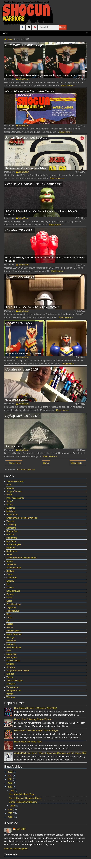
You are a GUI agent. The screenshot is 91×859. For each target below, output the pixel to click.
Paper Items (12, 514)
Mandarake (12, 400)
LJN (8, 621)
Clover (9, 574)
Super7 (47, 307)
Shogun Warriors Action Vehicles (70, 75)
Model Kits (11, 654)
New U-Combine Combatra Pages (25, 798)
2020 (10, 783)
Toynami (10, 521)
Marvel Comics (13, 631)
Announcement (14, 446)
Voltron (9, 694)
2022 (10, 775)
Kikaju (9, 617)
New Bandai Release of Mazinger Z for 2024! (35, 708)
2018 (10, 809)
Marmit (9, 627)
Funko (10, 307)
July (12, 790)
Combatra (12, 257)
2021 (10, 779)
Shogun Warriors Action (17, 670)
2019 (10, 787)
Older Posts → (78, 463)
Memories (11, 641)
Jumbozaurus (52, 211)
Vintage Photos (13, 690)
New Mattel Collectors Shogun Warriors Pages (36, 730)
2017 (10, 813)
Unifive (9, 561)
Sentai (9, 554)
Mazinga (10, 637)
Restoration (33, 168)
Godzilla (11, 211)
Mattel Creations (14, 634)
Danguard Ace (13, 591)
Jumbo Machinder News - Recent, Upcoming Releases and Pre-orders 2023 (50, 753)
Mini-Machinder (13, 647)
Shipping (10, 667)
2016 (10, 817)
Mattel (31, 75)
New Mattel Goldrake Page (21, 794)
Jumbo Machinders (16, 75)
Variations (11, 564)
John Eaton (20, 829)
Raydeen (10, 548)
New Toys (11, 541)
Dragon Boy (24, 257)
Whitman (10, 697)
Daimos (10, 587)
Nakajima (32, 353)
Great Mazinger (13, 604)
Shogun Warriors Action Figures (21, 558)
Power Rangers (13, 544)
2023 (10, 772)
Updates (11, 261)
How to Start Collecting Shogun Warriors (33, 719)
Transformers (12, 687)
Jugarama (11, 607)
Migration (10, 644)
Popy (72, 211)
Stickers (45, 168)
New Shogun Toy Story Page (27, 742)
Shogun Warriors (44, 75)
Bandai (9, 504)
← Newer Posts (13, 463)
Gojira (20, 211)
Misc (8, 650)
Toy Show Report (14, 680)
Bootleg (10, 571)
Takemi (9, 677)
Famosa (10, 594)
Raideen (10, 664)
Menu (45, 33)
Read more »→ (68, 85)
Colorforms (11, 577)
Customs (10, 508)
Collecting (11, 524)
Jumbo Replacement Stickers (23, 802)
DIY (8, 584)
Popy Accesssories (15, 498)
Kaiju (8, 614)
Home (46, 463)
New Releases (13, 660)
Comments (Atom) (26, 469)
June (12, 806)
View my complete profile (16, 848)
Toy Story (10, 684)
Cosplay (10, 581)
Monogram (11, 657)
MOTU (9, 624)
